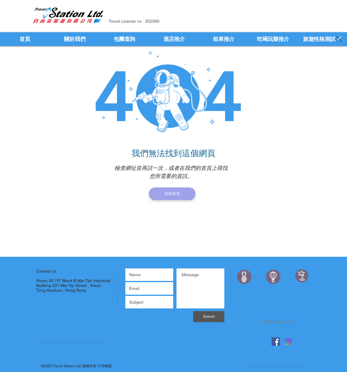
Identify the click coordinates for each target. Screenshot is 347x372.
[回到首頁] (172, 193)
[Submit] (208, 316)
